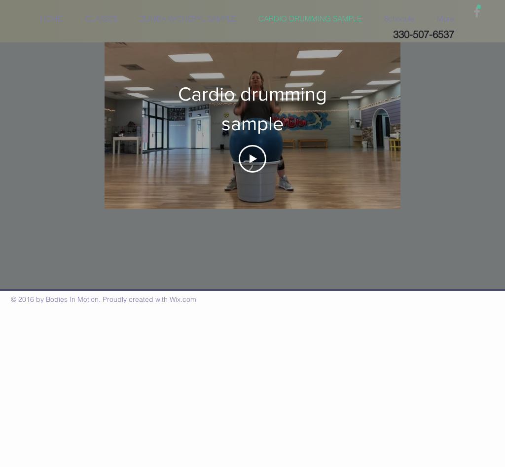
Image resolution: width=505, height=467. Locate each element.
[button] (479, 6)
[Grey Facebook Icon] (476, 11)
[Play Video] (252, 158)
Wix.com (183, 299)
